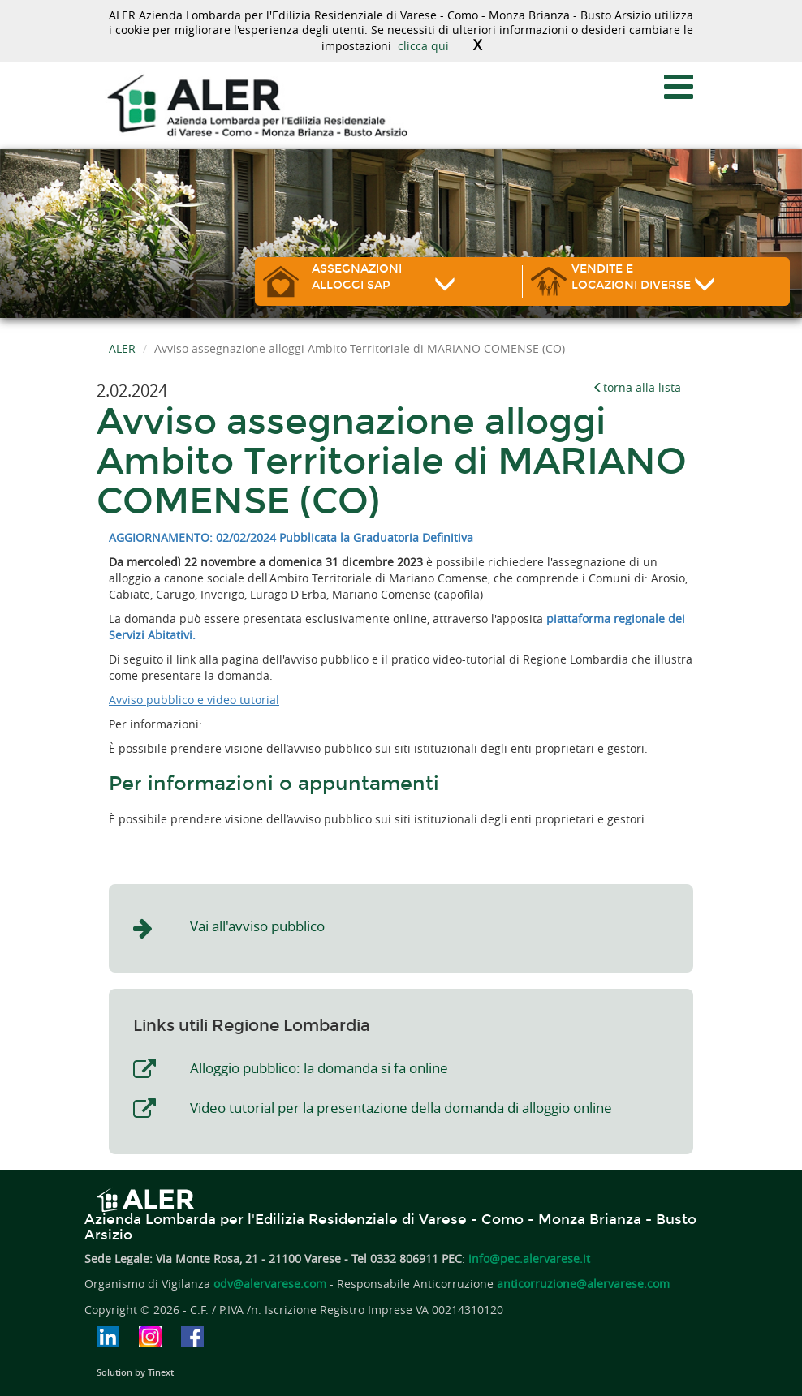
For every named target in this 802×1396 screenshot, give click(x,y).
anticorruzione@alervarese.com (583, 1283)
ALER (122, 348)
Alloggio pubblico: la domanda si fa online (319, 1068)
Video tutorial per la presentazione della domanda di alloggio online (401, 1107)
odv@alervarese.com (269, 1283)
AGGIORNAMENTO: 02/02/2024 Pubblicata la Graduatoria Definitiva (291, 537)
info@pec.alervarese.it (529, 1258)
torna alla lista (637, 387)
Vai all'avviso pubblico (257, 926)
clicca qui (423, 46)
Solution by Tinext (135, 1372)
